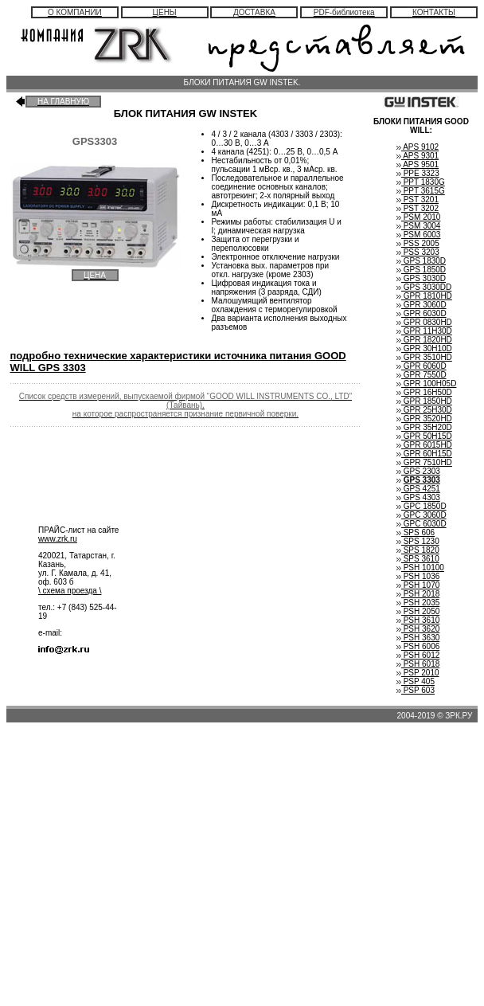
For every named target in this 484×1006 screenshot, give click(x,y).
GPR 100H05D (426, 383)
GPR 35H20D (424, 427)
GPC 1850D (421, 506)
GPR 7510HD (424, 462)
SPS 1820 (417, 550)
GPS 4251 (418, 488)
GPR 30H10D (424, 348)
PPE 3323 (417, 173)
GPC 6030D (421, 523)
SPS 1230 (417, 541)
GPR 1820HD (424, 339)
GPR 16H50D (424, 392)
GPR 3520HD (424, 418)
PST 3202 (417, 208)
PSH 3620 (417, 628)
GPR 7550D (421, 374)
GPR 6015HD (424, 444)
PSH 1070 (417, 585)
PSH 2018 (417, 593)
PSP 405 (415, 681)
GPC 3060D (421, 515)
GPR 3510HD (424, 357)
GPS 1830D (421, 260)
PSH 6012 (417, 655)
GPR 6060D (421, 366)
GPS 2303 (418, 471)
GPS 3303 (422, 480)
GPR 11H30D (424, 331)
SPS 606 (415, 532)
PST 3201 (417, 199)
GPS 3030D (421, 278)
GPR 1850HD (424, 401)
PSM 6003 (418, 234)
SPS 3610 (417, 558)
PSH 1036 (417, 576)
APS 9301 (417, 155)
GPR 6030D (421, 313)
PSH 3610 (417, 620)
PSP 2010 (417, 672)
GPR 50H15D (424, 436)
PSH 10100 (420, 567)
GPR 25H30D (424, 409)
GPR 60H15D (424, 453)
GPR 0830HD (424, 322)
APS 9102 (417, 147)
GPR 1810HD (424, 296)
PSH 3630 (417, 637)
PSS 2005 (417, 243)
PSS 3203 (417, 252)
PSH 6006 (417, 646)
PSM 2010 (418, 217)
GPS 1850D (421, 269)
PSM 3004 (418, 225)
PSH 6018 (417, 664)
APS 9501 (417, 164)
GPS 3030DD (423, 287)
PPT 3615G (420, 190)
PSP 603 (415, 690)
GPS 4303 (418, 497)
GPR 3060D (421, 304)
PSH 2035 (417, 602)
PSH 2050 (417, 611)
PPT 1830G (420, 182)
